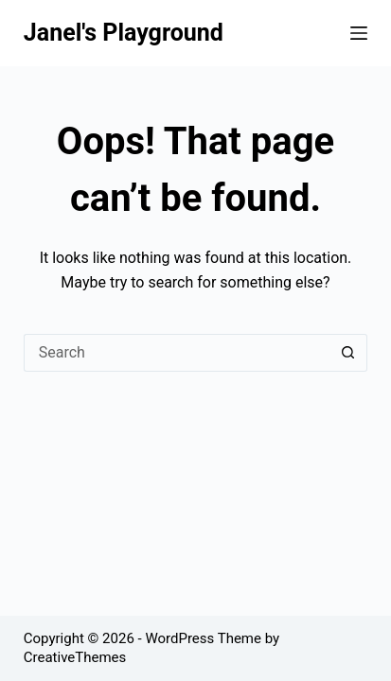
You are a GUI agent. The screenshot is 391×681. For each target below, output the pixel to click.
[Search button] (348, 353)
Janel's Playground (123, 32)
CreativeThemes (75, 657)
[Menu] (358, 33)
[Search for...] (176, 353)
